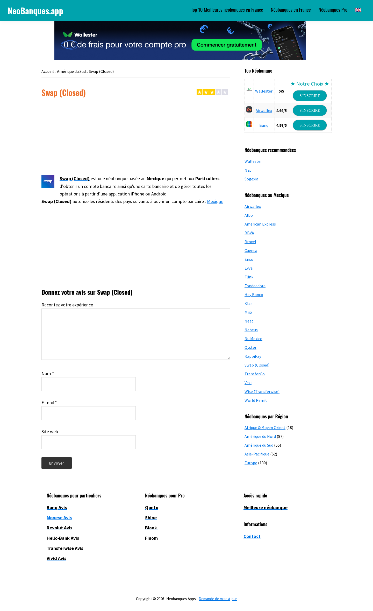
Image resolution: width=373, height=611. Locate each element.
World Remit (256, 400)
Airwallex (264, 110)
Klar (248, 303)
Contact (252, 536)
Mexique (215, 201)
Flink (249, 276)
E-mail (49, 402)
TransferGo (255, 373)
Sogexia (251, 178)
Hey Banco (254, 294)
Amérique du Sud (259, 445)
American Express (260, 224)
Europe (251, 462)
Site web (49, 431)
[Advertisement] (135, 136)
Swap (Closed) (257, 365)
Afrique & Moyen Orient (265, 427)
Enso (249, 259)
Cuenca (251, 250)
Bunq (263, 125)
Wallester (263, 91)
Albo (249, 215)
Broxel (250, 241)
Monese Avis (59, 518)
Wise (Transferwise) (262, 391)
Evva (249, 268)
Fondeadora (255, 285)
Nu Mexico (253, 338)
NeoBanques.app (35, 10)
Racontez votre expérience (67, 305)
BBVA (249, 232)
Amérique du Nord (260, 436)
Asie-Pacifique (257, 454)
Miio (248, 312)
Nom (47, 373)
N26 (248, 170)
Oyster (250, 347)
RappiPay (253, 356)
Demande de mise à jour (218, 598)
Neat (249, 321)
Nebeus (251, 329)
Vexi (248, 382)
